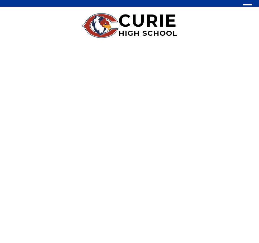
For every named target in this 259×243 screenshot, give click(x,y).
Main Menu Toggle (247, 7)
